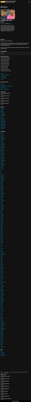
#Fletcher (2, 221)
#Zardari (2, 339)
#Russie (2, 297)
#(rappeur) (2, 163)
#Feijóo (2, 216)
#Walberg (2, 329)
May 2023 (2, 118)
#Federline (2, 215)
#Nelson (2, 276)
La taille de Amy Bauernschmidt (5, 57)
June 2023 (2, 117)
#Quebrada (2, 286)
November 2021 (3, 122)
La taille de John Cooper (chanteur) (6, 70)
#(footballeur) (3, 147)
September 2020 (3, 127)
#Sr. (1, 312)
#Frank (2, 222)
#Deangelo (2, 209)
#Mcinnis (2, 267)
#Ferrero (11, 23)
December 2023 (3, 115)
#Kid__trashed (3, 254)
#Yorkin (2, 335)
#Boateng (2, 187)
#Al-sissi (2, 180)
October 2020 (3, 125)
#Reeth (2, 287)
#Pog (1, 283)
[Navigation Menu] (29, 2)
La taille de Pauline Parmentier (5, 59)
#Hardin (2, 229)
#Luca (2, 263)
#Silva (1, 306)
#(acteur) (2, 132)
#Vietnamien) (3, 323)
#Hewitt (2, 235)
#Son (1, 309)
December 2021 (3, 121)
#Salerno (2, 300)
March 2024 (2, 112)
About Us (2, 73)
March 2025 (2, 108)
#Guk (1, 228)
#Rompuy (2, 293)
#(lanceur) (2, 154)
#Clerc (2, 202)
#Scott (2, 303)
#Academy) (2, 177)
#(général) (2, 148)
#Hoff (1, 238)
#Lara (1, 258)
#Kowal (2, 257)
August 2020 (2, 128)
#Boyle (2, 192)
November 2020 (3, 124)
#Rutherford (2, 299)
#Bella (2, 186)
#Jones (2, 245)
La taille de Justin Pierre (4, 393)
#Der (1, 212)
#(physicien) (2, 161)
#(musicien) (2, 157)
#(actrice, (2, 134)
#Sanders (2, 302)
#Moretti (2, 270)
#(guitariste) (2, 150)
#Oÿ (1, 280)
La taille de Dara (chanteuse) (5, 69)
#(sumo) (2, 166)
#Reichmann (2, 290)
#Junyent (2, 248)
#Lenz (1, 260)
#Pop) (1, 284)
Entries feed (2, 352)
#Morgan (2, 271)
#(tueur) (2, 167)
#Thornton (2, 318)
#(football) (2, 145)
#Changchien (3, 200)
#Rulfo (2, 296)
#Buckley (2, 196)
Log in (1, 351)
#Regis (2, 289)
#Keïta (2, 251)
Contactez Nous (3, 76)
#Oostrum (2, 277)
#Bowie (2, 190)
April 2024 (2, 111)
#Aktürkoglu (2, 179)
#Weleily (2, 332)
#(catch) (2, 141)
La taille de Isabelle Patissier (5, 388)
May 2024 (2, 109)
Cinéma (2, 344)
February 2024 (3, 114)
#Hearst (2, 232)
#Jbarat (2, 242)
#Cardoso (2, 199)
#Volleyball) (2, 325)
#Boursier (2, 189)
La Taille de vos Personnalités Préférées (7, 86)
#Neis (1, 274)
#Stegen (2, 313)
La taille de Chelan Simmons (5, 63)
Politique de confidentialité (5, 89)
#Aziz (1, 183)
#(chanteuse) (3, 144)
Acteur (2, 341)
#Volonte (2, 326)
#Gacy (2, 225)
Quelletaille (17, 401)
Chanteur (2, 342)
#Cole (1, 203)
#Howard (2, 239)
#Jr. (1, 247)
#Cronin (2, 206)
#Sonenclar (2, 310)
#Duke (2, 213)
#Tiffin (2, 319)
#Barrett (2, 184)
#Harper (2, 231)
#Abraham (2, 174)
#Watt (2, 331)
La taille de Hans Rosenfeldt (5, 62)
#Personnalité (3, 281)
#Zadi (1, 336)
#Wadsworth (2, 328)
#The (1, 316)
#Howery (2, 241)
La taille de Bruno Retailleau (5, 60)
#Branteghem (3, 193)
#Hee (1, 234)
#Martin (2, 264)
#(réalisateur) (3, 164)
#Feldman (2, 218)
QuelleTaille (3, 23)
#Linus (2, 261)
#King (1, 255)
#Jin (1, 244)
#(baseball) (2, 137)
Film (1, 345)
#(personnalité (3, 160)
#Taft (1, 315)
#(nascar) (2, 158)
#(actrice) (2, 135)
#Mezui (2, 268)
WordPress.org (3, 355)
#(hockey (2, 151)
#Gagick (2, 226)
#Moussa (2, 273)
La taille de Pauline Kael (4, 66)
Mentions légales (3, 77)
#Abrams (2, 176)
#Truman (2, 322)
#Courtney (2, 205)
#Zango (2, 338)
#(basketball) (3, 138)
